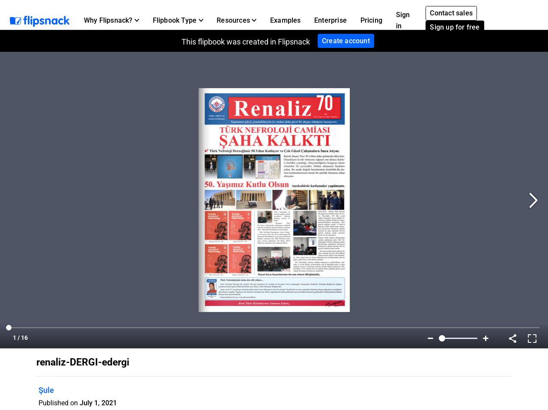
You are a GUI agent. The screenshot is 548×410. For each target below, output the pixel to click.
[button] (111, 20)
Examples (285, 20)
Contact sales (451, 13)
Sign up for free (455, 27)
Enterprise (330, 20)
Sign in (403, 20)
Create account (346, 41)
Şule (46, 390)
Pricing (371, 20)
